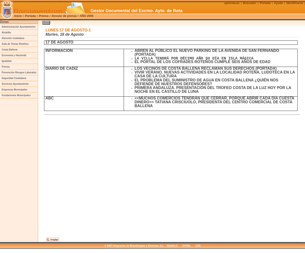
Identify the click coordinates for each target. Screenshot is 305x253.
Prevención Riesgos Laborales (19, 72)
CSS (198, 245)
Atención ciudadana (13, 38)
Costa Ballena (9, 49)
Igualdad (6, 61)
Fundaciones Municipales (16, 95)
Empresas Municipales (14, 89)
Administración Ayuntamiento (19, 26)
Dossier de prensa (64, 16)
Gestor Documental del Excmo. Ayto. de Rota (137, 10)
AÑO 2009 (86, 16)
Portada (30, 16)
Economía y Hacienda (14, 55)
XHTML (187, 245)
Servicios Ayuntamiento (15, 84)
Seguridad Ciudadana (14, 78)
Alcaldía (6, 32)
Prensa (43, 16)
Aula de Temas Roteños (15, 44)
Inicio (18, 16)
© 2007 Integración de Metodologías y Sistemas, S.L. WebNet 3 (141, 245)
